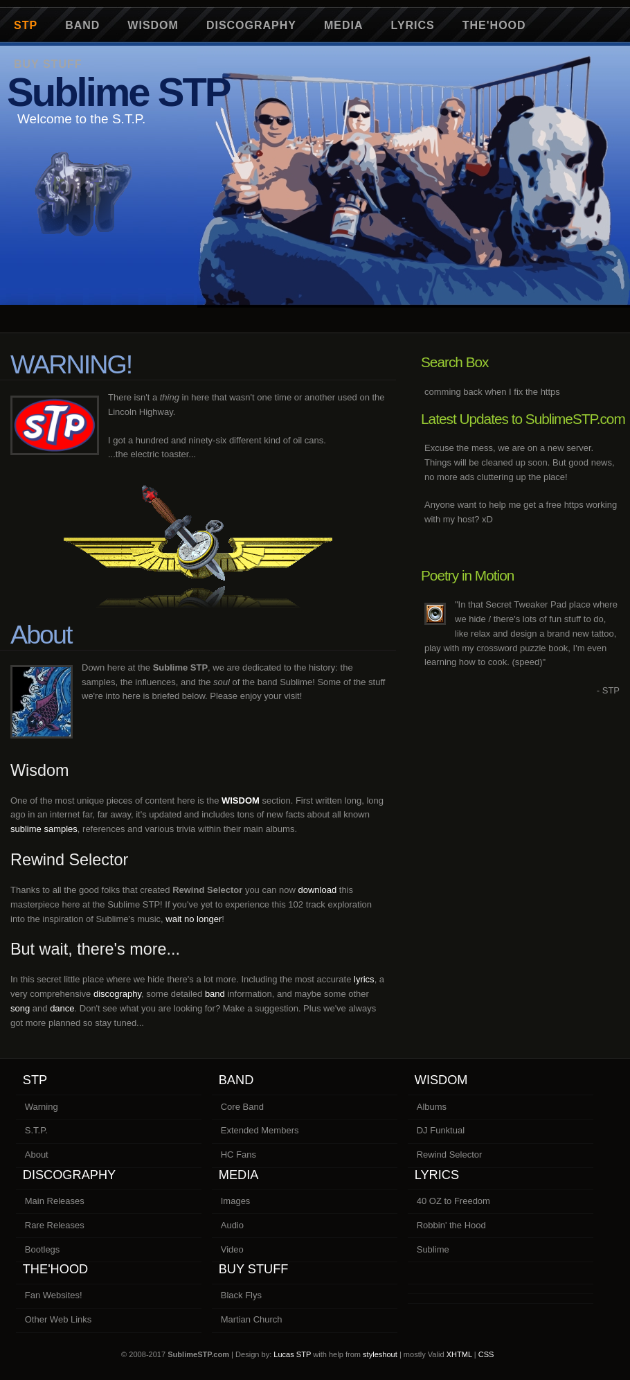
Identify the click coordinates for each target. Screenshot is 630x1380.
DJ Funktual (441, 1130)
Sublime (433, 1249)
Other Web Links (58, 1319)
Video (232, 1249)
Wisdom (153, 25)
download (317, 890)
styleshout (380, 1354)
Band (82, 25)
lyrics (364, 979)
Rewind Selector (450, 1154)
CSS (486, 1354)
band (215, 994)
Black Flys (241, 1295)
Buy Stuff (254, 1269)
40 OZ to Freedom (453, 1201)
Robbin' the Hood (451, 1225)
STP (25, 25)
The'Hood (494, 25)
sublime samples (44, 829)
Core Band (242, 1107)
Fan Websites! (53, 1295)
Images (236, 1201)
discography (117, 994)
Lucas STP (292, 1354)
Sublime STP (118, 91)
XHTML (459, 1354)
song (20, 1008)
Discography (251, 25)
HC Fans (238, 1154)
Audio (232, 1225)
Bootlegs (42, 1249)
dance (62, 1008)
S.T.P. (36, 1130)
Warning (41, 1107)
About (36, 1154)
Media (343, 25)
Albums (432, 1107)
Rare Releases (54, 1225)
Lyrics (413, 25)
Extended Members (260, 1130)
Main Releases (54, 1201)
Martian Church (251, 1319)
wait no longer (193, 919)
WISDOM (241, 800)
